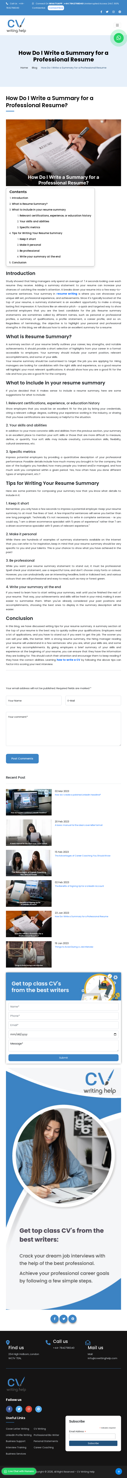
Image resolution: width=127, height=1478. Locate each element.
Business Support (15, 1441)
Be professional (30, 250)
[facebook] (101, 12)
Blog (34, 67)
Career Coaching (44, 1447)
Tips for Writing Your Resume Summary (37, 233)
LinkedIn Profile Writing (19, 1435)
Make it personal (30, 245)
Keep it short (28, 239)
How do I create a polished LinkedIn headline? (78, 794)
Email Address (77, 1431)
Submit (63, 1057)
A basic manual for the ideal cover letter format (79, 825)
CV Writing (40, 1428)
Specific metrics (30, 227)
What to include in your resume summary (39, 209)
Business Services (16, 1453)
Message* (63, 1045)
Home (24, 67)
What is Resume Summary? (29, 204)
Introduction (20, 198)
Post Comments (22, 758)
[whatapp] (119, 38)
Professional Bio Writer (46, 1435)
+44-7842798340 (63, 1348)
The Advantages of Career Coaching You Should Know (82, 855)
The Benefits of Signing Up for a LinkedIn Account (79, 886)
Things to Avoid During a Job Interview (74, 946)
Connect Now (56, 7)
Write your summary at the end (40, 256)
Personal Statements (46, 1441)
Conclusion (19, 262)
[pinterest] (120, 12)
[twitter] (107, 12)
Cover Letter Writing (17, 1428)
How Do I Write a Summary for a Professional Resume (81, 916)
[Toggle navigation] (117, 25)
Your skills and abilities (34, 221)
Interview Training (16, 1447)
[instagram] (113, 12)
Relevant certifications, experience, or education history (55, 215)
